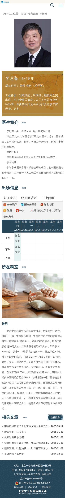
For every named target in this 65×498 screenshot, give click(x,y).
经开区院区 (29, 198)
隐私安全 (32, 487)
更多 (16, 108)
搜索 (52, 5)
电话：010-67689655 (23, 470)
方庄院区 (9, 198)
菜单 (60, 5)
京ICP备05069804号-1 (32, 478)
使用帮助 (46, 487)
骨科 (5, 323)
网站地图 (19, 487)
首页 (23, 13)
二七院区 (48, 198)
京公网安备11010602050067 (32, 482)
